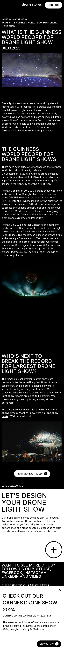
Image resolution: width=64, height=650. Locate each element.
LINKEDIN (10, 576)
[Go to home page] (32, 5)
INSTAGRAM (35, 572)
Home (5, 19)
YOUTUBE (41, 569)
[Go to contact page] (53, 549)
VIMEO (35, 576)
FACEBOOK (12, 572)
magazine (18, 19)
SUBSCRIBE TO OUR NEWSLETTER (25, 585)
